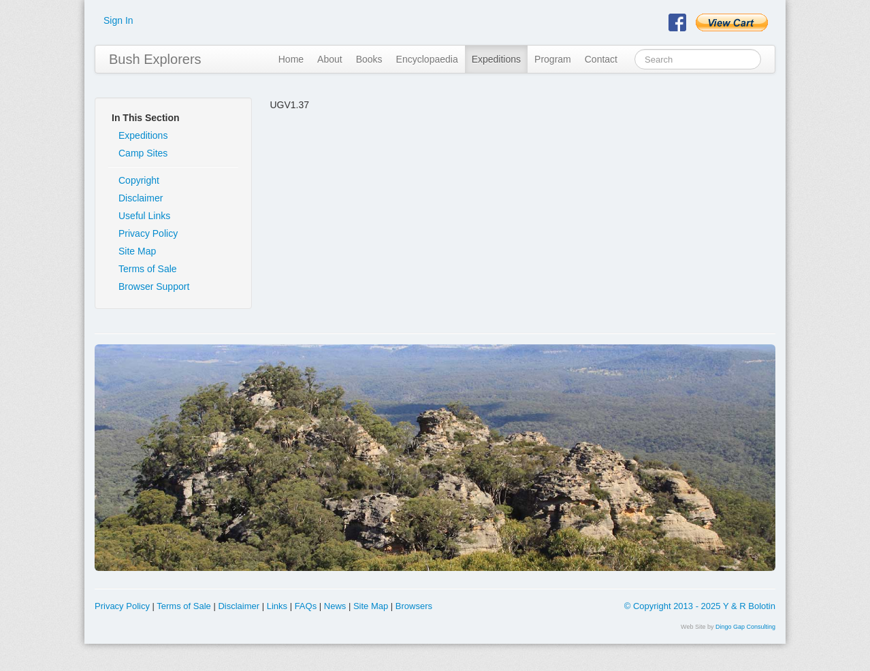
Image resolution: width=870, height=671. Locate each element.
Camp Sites (142, 153)
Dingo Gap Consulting (745, 626)
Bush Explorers (155, 59)
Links (277, 606)
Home (291, 59)
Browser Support (153, 286)
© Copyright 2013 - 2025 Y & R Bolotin (699, 606)
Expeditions (496, 59)
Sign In (118, 20)
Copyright (138, 180)
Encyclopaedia (427, 59)
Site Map (137, 251)
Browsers (414, 606)
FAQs (306, 606)
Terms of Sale (147, 268)
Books (369, 59)
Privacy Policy (148, 233)
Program (552, 59)
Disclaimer (140, 198)
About (329, 59)
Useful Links (144, 215)
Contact (601, 59)
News (335, 606)
